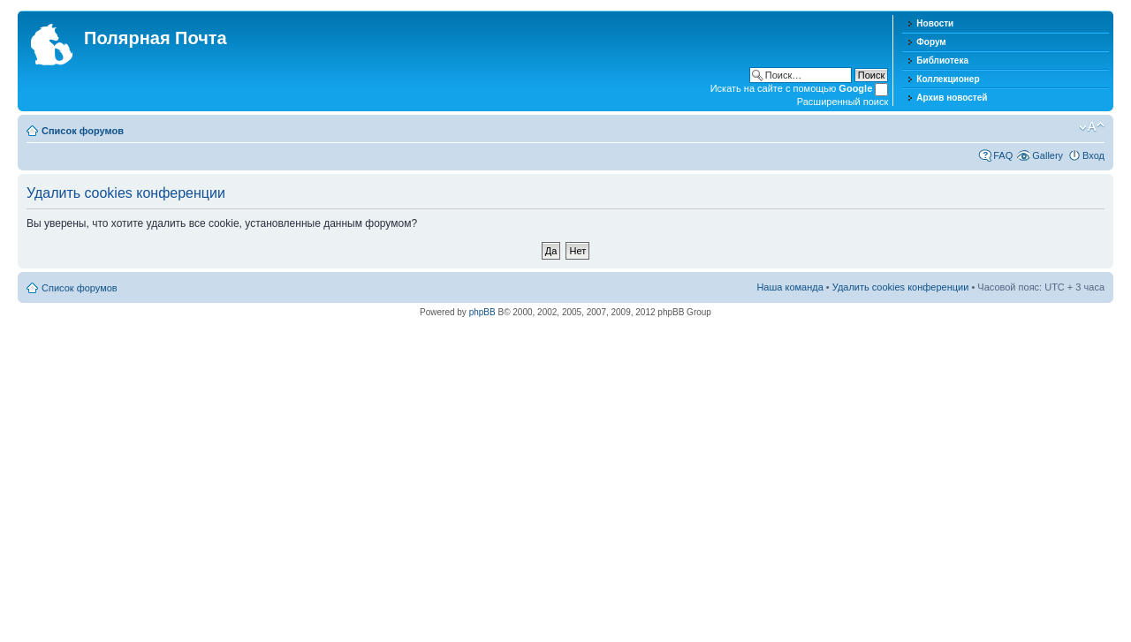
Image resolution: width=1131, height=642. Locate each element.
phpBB (482, 312)
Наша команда (789, 287)
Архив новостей (951, 97)
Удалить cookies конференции (900, 287)
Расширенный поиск (843, 101)
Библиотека (942, 60)
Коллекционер (947, 79)
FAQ (1003, 155)
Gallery (1047, 155)
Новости (934, 23)
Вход (1093, 155)
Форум (930, 42)
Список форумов (83, 130)
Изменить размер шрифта (1091, 127)
